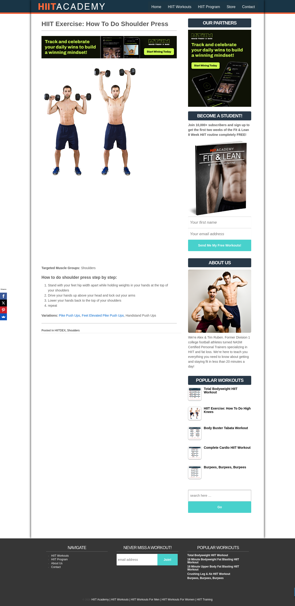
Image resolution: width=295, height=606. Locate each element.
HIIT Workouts (179, 7)
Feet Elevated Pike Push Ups (103, 315)
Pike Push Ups (69, 315)
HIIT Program (209, 7)
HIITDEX (60, 330)
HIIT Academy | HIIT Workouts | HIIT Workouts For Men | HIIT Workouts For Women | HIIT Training (152, 599)
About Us (56, 563)
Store (231, 7)
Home (156, 7)
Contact (248, 7)
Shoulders (73, 330)
